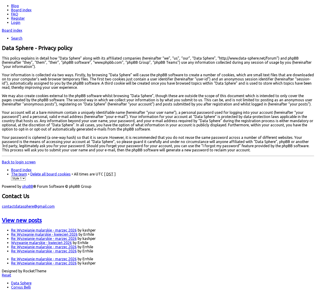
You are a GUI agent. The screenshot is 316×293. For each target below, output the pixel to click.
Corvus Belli (21, 287)
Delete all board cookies (50, 174)
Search (16, 38)
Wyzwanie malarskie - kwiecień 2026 (41, 243)
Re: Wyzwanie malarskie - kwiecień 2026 (44, 234)
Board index (12, 30)
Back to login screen (19, 162)
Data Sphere (21, 283)
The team (19, 174)
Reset (6, 275)
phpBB (27, 186)
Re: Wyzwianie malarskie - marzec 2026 (44, 230)
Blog (15, 6)
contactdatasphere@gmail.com (28, 206)
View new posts (22, 220)
